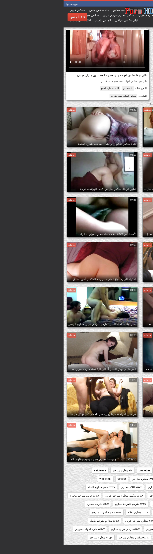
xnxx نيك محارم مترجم (95, 529)
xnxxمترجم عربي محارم (61, 529)
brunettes (81, 470)
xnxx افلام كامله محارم (98, 487)
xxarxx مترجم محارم (134, 537)
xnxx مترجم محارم (34, 504)
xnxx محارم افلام (74, 512)
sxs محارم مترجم (109, 478)
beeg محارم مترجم (124, 470)
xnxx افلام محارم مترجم (132, 495)
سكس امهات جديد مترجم (59, 96)
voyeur (58, 478)
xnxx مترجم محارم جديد (133, 512)
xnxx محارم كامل (136, 520)
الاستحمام (65, 88)
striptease (36, 470)
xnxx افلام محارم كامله (37, 487)
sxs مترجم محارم (136, 478)
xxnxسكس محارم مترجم (70, 537)
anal (144, 470)
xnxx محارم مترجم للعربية (131, 529)
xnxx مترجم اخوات (136, 504)
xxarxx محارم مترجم (103, 537)
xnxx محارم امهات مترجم (43, 512)
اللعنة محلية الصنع (46, 88)
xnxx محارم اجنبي (101, 512)
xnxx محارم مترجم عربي (76, 520)
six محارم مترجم (59, 470)
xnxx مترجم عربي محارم (103, 504)
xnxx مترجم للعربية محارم (66, 504)
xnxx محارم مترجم (109, 520)
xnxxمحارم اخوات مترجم (26, 529)
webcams (42, 478)
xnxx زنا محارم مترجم (99, 495)
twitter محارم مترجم (81, 478)
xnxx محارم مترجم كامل (40, 520)
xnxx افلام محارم (68, 487)
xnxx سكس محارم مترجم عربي (60, 495)
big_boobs (99, 470)
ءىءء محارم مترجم (37, 537)
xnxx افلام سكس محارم (132, 487)
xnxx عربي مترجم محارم (20, 495)
